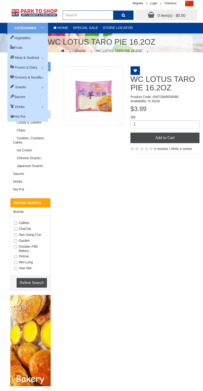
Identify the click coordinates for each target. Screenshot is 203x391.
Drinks (20, 107)
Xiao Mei (23, 268)
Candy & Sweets (27, 122)
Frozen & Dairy (26, 67)
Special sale (85, 28)
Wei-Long (23, 262)
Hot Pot (19, 116)
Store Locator (118, 28)
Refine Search (32, 283)
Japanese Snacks (28, 166)
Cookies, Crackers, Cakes (29, 140)
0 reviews (161, 149)
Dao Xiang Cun (27, 235)
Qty (133, 117)
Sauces (19, 97)
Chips (19, 130)
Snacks (20, 87)
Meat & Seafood (27, 58)
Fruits (18, 48)
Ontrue (21, 256)
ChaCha (22, 229)
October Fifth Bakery (26, 249)
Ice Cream (22, 150)
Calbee (21, 223)
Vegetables (22, 38)
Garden (22, 240)
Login (153, 3)
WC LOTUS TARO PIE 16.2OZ (119, 51)
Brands (18, 212)
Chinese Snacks (27, 158)
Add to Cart (164, 138)
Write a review (181, 149)
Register (138, 3)
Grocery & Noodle (28, 77)
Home (60, 28)
